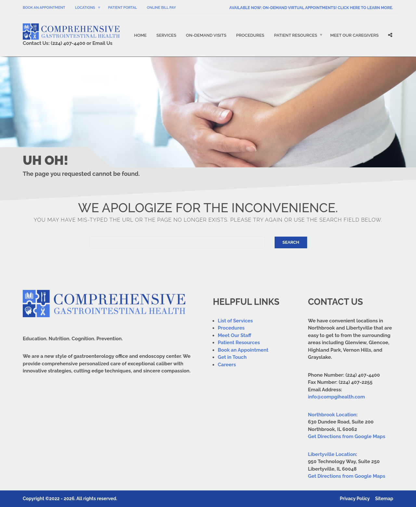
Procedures (250, 35)
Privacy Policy (355, 498)
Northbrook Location (332, 415)
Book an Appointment (243, 350)
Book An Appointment (44, 8)
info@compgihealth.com (336, 397)
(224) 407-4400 (68, 43)
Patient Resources (295, 35)
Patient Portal (122, 8)
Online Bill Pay (161, 8)
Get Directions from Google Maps (346, 436)
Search (290, 242)
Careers (227, 365)
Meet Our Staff (234, 335)
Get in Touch (232, 357)
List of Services (235, 321)
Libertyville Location (332, 454)
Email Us (102, 43)
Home (140, 35)
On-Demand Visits (206, 35)
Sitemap (384, 498)
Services (166, 35)
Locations (85, 8)
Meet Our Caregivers (354, 35)
